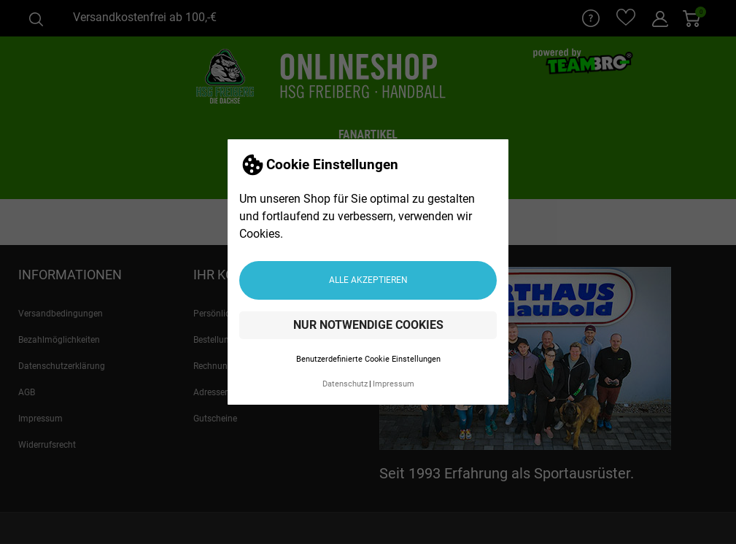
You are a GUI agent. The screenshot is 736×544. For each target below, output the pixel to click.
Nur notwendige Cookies (368, 325)
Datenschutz (345, 384)
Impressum (393, 384)
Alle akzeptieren (368, 280)
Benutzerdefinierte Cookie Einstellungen (368, 359)
